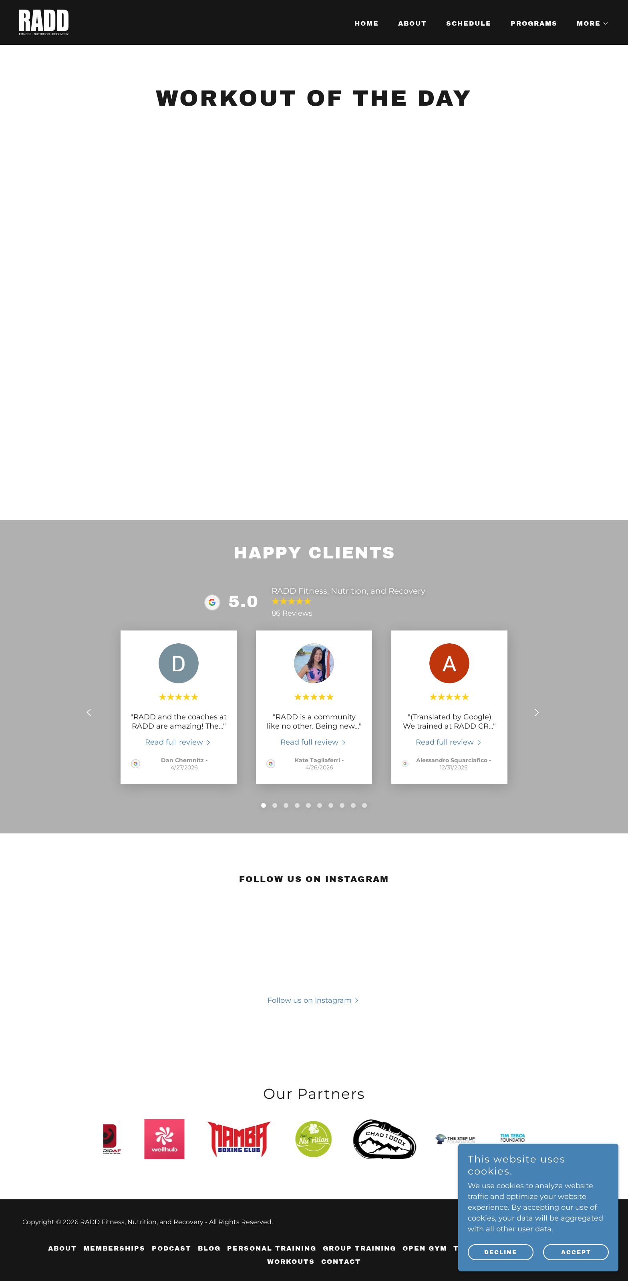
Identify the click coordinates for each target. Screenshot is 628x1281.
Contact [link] (341, 1261)
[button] (589, 23)
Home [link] (366, 23)
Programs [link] (534, 23)
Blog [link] (209, 1248)
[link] (43, 22)
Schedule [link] (468, 23)
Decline (500, 1252)
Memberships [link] (114, 1248)
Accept (576, 1252)
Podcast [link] (171, 1248)
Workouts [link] (291, 1261)
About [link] (412, 23)
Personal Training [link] (271, 1248)
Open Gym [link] (425, 1248)
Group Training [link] (359, 1248)
